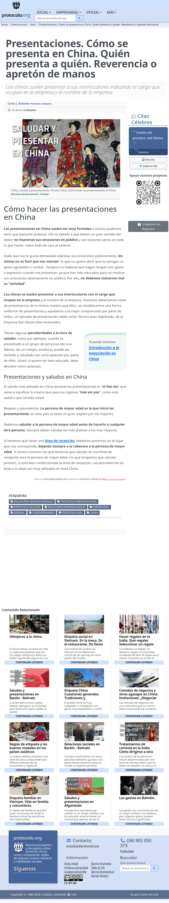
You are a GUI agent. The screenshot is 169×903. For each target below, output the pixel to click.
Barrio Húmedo (101, 863)
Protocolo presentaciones (79, 501)
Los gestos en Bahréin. (137, 798)
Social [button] (42, 12)
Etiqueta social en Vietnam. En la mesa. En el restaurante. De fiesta (83, 640)
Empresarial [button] (67, 12)
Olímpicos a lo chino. (26, 636)
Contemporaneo (43, 512)
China (94, 512)
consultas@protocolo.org (82, 846)
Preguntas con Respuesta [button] (148, 226)
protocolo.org (72, 512)
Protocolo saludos (27, 507)
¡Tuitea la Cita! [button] (148, 165)
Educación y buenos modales (33, 501)
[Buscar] (55, 18)
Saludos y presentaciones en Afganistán (79, 802)
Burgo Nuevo (99, 876)
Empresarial (101, 507)
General (19, 512)
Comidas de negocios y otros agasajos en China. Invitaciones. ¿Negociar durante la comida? (138, 696)
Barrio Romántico (102, 872)
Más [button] (110, 12)
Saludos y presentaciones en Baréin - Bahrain (24, 694)
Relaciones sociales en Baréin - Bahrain (82, 746)
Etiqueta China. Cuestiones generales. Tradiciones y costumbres (82, 696)
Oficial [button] (92, 12)
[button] (65, 153)
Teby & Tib (98, 867)
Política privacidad (76, 867)
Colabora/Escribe (75, 872)
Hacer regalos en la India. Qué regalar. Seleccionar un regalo (136, 640)
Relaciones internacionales (67, 507)
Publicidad (127, 851)
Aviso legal (71, 863)
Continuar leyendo (29, 662)
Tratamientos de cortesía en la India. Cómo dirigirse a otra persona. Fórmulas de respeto (136, 751)
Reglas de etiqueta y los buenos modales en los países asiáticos (28, 748)
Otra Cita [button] (148, 159)
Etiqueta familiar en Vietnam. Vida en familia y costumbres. (28, 802)
